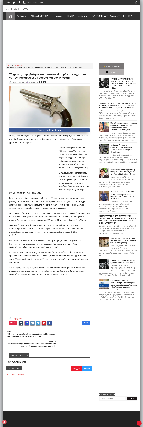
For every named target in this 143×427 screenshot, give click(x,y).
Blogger (76, 361)
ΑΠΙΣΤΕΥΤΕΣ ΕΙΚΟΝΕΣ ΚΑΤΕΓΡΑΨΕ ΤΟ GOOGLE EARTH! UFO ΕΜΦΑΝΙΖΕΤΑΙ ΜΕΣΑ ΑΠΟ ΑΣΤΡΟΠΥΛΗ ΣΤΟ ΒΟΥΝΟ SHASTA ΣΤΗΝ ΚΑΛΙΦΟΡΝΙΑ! (117, 213)
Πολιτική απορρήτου (58, 425)
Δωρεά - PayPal (38, 2)
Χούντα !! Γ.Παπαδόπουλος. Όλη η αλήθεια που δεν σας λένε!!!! (123, 255)
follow (27, 2)
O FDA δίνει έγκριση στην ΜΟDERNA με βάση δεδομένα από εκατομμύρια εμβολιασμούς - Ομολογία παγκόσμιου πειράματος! (123, 278)
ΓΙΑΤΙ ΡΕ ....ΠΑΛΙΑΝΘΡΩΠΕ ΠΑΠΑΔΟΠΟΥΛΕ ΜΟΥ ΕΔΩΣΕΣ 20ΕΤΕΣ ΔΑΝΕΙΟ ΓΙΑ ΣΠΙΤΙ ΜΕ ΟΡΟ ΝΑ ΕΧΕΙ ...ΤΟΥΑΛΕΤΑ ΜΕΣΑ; (123, 77)
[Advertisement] (71, 41)
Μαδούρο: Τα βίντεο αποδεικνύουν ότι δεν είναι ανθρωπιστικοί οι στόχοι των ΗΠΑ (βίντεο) (122, 142)
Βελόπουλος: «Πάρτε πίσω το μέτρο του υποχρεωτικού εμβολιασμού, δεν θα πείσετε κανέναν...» (122, 189)
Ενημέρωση (17, 318)
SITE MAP (46, 425)
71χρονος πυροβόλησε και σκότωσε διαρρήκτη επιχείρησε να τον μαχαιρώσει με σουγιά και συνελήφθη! (49, 75)
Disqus (87, 361)
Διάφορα (114, 16)
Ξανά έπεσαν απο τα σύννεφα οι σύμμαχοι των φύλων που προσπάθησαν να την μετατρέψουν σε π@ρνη (123, 120)
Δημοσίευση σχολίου (15, 366)
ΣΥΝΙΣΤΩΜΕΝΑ (99, 16)
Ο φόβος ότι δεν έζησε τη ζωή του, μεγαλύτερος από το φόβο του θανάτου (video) (123, 234)
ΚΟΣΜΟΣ (126, 16)
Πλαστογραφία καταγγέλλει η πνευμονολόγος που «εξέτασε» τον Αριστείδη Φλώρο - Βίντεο (122, 165)
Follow (86, 322)
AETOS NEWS (17, 8)
